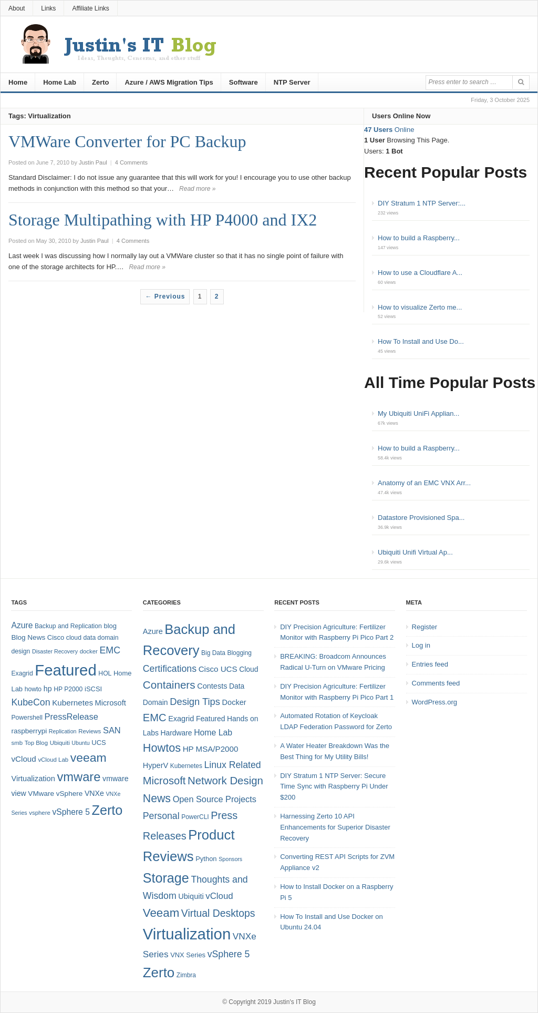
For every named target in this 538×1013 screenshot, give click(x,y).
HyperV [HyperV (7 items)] (155, 765)
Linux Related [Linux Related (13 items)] (232, 765)
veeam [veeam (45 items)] (88, 757)
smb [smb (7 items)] (17, 743)
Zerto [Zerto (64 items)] (107, 810)
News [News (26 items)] (157, 798)
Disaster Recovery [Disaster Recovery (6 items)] (55, 651)
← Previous (165, 296)
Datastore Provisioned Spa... (421, 517)
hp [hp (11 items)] (48, 688)
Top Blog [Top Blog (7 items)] (36, 743)
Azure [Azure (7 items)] (153, 631)
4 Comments (131, 162)
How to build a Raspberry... (419, 238)
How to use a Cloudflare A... (420, 273)
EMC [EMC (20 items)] (110, 650)
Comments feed (436, 683)
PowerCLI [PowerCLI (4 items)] (195, 817)
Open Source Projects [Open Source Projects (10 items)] (214, 799)
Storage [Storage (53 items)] (166, 878)
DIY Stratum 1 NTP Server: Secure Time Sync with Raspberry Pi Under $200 (334, 787)
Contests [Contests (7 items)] (212, 686)
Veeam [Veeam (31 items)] (161, 912)
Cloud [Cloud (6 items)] (248, 669)
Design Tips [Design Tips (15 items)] (195, 701)
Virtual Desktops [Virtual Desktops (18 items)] (218, 913)
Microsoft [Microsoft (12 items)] (110, 703)
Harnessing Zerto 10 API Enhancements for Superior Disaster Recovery (335, 827)
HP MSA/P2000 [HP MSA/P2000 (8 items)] (211, 748)
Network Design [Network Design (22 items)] (225, 780)
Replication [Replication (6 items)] (63, 731)
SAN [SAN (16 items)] (112, 730)
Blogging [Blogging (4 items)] (239, 653)
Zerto (100, 82)
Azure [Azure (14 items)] (22, 625)
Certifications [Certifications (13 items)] (169, 668)
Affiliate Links (90, 8)
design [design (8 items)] (20, 651)
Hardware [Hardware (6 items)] (176, 733)
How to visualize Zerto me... (420, 307)
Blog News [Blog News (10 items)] (28, 637)
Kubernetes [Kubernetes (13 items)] (72, 702)
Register (424, 627)
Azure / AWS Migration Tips (169, 82)
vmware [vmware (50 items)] (78, 777)
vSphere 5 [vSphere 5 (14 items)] (71, 811)
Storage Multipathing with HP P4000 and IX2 (162, 219)
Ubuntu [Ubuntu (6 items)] (80, 743)
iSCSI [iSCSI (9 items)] (93, 689)
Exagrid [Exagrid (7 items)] (181, 718)
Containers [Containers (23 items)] (169, 685)
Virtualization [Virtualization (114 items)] (187, 934)
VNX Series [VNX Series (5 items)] (187, 955)
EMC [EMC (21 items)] (155, 717)
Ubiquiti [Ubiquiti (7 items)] (60, 743)
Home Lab (59, 82)
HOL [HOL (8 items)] (104, 673)
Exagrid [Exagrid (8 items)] (22, 673)
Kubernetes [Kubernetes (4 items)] (186, 766)
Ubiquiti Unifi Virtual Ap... (415, 552)
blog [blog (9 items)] (110, 626)
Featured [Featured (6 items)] (210, 718)
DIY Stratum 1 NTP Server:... (421, 203)
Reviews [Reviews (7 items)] (89, 731)
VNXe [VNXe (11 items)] (94, 793)
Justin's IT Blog (294, 1002)
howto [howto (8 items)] (33, 689)
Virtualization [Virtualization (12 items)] (33, 778)
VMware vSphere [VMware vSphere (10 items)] (55, 793)
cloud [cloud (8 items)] (73, 637)
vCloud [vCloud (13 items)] (23, 758)
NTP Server (292, 82)
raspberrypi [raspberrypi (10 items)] (29, 731)
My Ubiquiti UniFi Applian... (418, 413)
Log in (421, 645)
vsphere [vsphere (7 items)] (39, 813)
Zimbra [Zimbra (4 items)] (186, 975)
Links (48, 8)
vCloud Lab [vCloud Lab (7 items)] (53, 759)
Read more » (197, 188)
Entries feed (430, 664)
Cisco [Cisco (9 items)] (55, 637)
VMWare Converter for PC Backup (127, 141)
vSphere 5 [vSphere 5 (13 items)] (229, 954)
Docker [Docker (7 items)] (234, 702)
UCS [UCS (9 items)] (98, 742)
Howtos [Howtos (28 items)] (162, 747)
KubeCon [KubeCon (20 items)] (30, 702)
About (16, 8)
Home (17, 82)
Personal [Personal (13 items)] (161, 816)
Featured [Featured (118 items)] (65, 670)
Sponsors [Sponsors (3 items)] (230, 859)
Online (389, 130)
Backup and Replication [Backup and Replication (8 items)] (68, 626)
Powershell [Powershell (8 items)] (27, 717)
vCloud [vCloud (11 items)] (219, 896)
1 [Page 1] (200, 296)
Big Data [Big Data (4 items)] (213, 653)
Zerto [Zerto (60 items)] (158, 972)
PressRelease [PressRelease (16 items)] (71, 716)
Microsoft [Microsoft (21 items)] (164, 780)
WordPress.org (434, 702)
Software (243, 82)
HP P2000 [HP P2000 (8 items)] (68, 689)
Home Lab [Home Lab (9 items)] (213, 732)
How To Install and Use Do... (421, 341)
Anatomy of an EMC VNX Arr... (424, 483)
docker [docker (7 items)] (89, 651)
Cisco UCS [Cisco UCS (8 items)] (218, 668)
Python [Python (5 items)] (205, 859)
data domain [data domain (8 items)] (101, 637)
